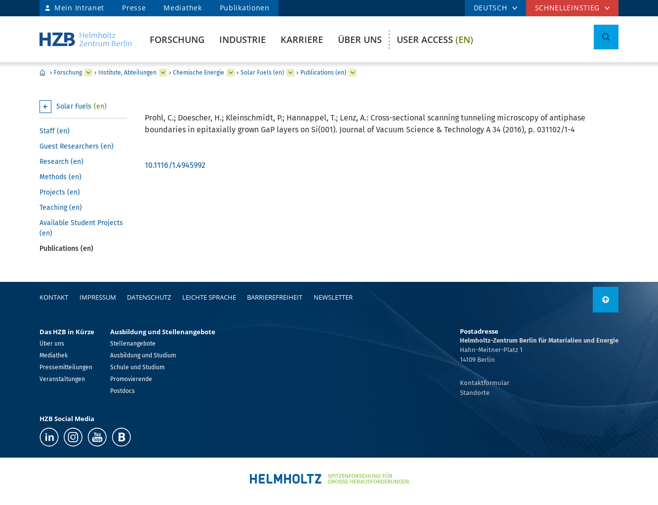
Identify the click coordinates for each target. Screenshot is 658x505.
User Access (435, 39)
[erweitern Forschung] (88, 73)
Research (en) (61, 161)
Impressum (98, 297)
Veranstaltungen (62, 379)
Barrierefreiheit (274, 297)
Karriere (302, 39)
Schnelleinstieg (567, 7)
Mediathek (183, 7)
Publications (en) (323, 72)
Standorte (475, 392)
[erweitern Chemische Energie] (231, 73)
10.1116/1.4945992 (175, 165)
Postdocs (122, 391)
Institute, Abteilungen (127, 72)
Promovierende (131, 379)
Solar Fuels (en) (262, 72)
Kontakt (54, 297)
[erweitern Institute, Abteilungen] (163, 73)
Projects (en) (60, 192)
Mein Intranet (79, 7)
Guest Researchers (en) (77, 146)
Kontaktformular (484, 383)
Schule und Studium (137, 367)
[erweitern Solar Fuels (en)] (290, 73)
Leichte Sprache (209, 297)
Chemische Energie (198, 72)
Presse (134, 7)
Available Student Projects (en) (81, 228)
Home (42, 73)
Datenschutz (149, 297)
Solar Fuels (81, 106)
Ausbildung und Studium (143, 355)
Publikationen (245, 7)
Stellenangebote (133, 343)
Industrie (242, 39)
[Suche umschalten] (606, 37)
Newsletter (333, 297)
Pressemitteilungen (66, 367)
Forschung (177, 39)
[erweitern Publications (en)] (353, 73)
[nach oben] (605, 299)
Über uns (360, 39)
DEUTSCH (490, 7)
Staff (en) (55, 131)
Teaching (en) (61, 207)
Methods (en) (61, 177)
